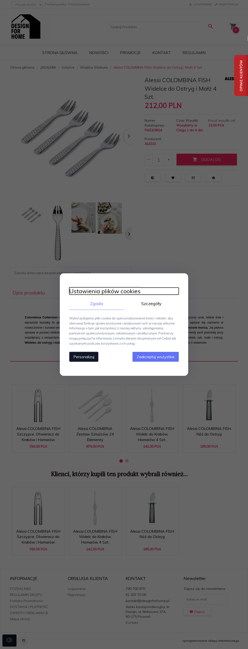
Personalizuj (82, 356)
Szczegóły (152, 303)
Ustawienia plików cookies (104, 290)
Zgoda (96, 303)
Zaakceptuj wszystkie (157, 356)
